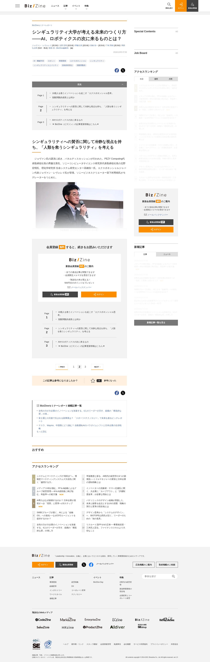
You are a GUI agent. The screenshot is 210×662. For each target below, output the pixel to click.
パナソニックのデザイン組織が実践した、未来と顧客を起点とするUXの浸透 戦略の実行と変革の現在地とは (106, 503)
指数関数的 (81, 65)
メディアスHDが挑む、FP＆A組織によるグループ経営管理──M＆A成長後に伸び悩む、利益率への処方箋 (56, 491)
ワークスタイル (56, 594)
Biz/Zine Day (98, 582)
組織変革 (53, 586)
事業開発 (62, 61)
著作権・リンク (77, 644)
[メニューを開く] (17, 6)
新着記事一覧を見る (156, 322)
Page (40, 95)
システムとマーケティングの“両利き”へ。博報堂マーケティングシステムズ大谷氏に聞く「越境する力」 (57, 479)
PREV (61, 367)
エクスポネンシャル (78, 61)
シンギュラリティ (97, 61)
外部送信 (174, 644)
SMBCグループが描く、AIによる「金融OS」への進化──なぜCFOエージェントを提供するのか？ (56, 515)
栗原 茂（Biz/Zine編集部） (59, 48)
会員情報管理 (105, 644)
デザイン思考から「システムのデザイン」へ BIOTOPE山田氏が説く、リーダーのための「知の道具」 (106, 515)
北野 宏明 (64, 45)
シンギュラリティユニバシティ (46, 65)
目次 (100, 84)
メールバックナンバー (79, 287)
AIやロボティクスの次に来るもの (67, 120)
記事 (66, 6)
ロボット (51, 61)
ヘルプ (65, 644)
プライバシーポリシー (159, 644)
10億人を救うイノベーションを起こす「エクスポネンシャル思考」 (83, 93)
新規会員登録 (59, 294)
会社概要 (127, 644)
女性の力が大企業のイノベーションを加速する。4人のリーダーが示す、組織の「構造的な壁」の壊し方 (57, 527)
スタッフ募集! (91, 644)
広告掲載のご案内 (143, 565)
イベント (76, 6)
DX (72, 586)
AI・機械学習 (39, 61)
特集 (87, 6)
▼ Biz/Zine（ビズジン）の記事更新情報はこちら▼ (75, 124)
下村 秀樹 (110, 45)
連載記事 (53, 598)
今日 (141, 79)
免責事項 (117, 644)
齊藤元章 (79, 45)
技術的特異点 (67, 65)
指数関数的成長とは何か (63, 97)
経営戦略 (74, 582)
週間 (156, 79)
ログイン (98, 294)
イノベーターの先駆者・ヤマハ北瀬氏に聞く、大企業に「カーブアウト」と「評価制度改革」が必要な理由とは (105, 491)
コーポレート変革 (78, 590)
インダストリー (56, 590)
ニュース (55, 6)
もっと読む (42, 431)
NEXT (97, 367)
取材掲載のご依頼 (167, 565)
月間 (170, 79)
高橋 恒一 (94, 45)
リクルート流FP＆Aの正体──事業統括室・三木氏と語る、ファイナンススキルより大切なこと (106, 527)
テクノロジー (76, 594)
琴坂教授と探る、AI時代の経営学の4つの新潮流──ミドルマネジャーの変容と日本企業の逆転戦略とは (106, 479)
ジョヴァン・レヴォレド (42, 45)
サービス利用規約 (141, 644)
